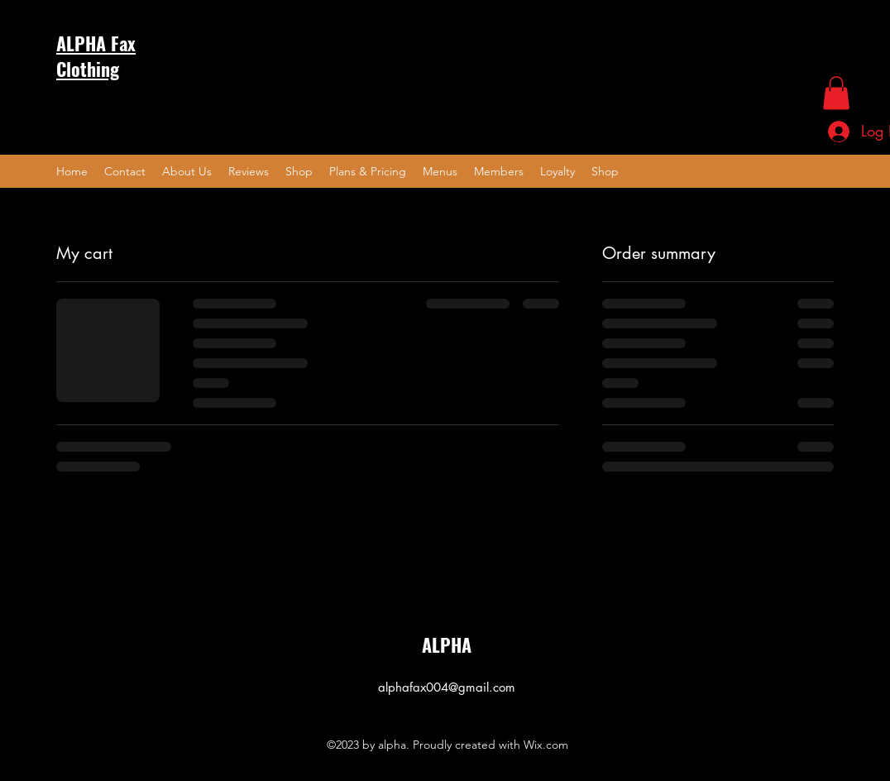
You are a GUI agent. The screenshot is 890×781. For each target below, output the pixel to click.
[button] (836, 93)
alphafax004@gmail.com (446, 687)
